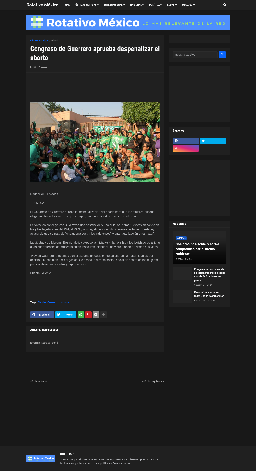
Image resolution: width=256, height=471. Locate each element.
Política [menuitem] (154, 4)
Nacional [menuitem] (136, 4)
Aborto (55, 40)
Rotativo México (42, 4)
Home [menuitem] (67, 4)
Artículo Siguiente (151, 381)
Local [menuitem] (170, 4)
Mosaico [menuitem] (187, 4)
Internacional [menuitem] (113, 4)
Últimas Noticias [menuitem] (86, 4)
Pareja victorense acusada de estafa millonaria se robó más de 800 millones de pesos (209, 274)
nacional (65, 302)
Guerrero (52, 302)
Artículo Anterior (38, 381)
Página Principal (39, 40)
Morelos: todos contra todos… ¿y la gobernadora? (209, 294)
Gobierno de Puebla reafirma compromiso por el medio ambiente (197, 249)
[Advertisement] (52, 82)
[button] (225, 5)
